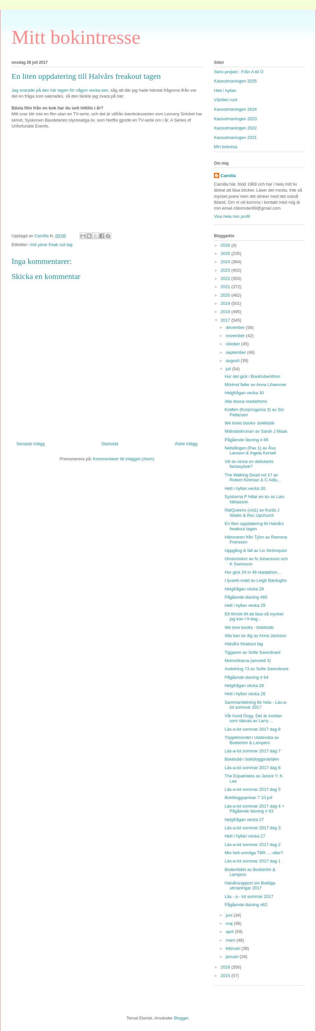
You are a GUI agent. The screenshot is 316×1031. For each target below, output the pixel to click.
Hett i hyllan (225, 90)
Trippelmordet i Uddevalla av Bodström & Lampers (251, 740)
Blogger (181, 1018)
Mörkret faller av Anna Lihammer (255, 384)
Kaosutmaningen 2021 (235, 137)
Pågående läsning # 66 (246, 439)
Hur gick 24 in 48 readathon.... (253, 572)
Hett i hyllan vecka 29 (244, 605)
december (236, 327)
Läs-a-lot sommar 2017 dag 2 (252, 844)
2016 (226, 967)
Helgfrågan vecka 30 (244, 392)
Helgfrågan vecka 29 (244, 588)
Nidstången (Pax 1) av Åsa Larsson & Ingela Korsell (250, 451)
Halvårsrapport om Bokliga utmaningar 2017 (249, 886)
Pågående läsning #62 (245, 904)
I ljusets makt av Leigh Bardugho (255, 580)
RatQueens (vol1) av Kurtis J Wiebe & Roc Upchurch (251, 513)
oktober (233, 343)
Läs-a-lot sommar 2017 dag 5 (252, 789)
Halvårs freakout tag (243, 643)
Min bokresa (225, 146)
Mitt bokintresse (76, 37)
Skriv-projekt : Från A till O (238, 71)
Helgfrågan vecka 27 (244, 819)
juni (230, 915)
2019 (226, 303)
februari (234, 948)
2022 (226, 278)
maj (230, 923)
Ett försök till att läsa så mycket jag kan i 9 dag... (253, 616)
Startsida (109, 443)
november (236, 335)
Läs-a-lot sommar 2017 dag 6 (252, 767)
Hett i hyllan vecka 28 (244, 693)
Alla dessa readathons (245, 401)
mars (231, 940)
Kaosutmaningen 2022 (235, 128)
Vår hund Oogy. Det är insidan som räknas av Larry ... (253, 718)
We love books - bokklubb (249, 627)
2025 (226, 253)
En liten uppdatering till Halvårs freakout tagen (253, 526)
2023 (226, 270)
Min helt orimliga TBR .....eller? (253, 852)
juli (229, 368)
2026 (226, 245)
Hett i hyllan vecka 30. (245, 488)
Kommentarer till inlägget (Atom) (123, 458)
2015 (226, 975)
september (236, 352)
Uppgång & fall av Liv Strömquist (255, 550)
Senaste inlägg (30, 443)
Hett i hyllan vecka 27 (244, 836)
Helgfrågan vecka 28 (244, 685)
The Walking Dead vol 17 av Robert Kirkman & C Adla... (252, 477)
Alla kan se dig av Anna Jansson (255, 635)
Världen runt (225, 99)
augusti (233, 360)
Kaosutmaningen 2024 (235, 109)
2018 (226, 311)
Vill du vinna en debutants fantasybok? (249, 464)
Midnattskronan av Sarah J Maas (255, 431)
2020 (226, 295)
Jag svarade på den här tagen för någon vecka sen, (60, 90)
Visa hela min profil (232, 216)
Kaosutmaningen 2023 (235, 118)
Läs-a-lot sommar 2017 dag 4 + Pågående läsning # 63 (254, 809)
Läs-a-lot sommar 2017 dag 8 (252, 729)
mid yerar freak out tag (51, 244)
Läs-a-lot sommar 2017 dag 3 (252, 827)
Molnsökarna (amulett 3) (247, 660)
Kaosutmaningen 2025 (235, 81)
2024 (226, 261)
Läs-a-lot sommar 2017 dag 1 (252, 861)
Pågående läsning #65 (245, 597)
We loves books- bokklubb (249, 423)
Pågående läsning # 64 (246, 677)
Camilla (228, 175)
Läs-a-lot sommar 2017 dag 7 (252, 750)
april (230, 931)
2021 (226, 286)
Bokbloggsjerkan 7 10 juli (248, 797)
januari (233, 956)
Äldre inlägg (186, 443)
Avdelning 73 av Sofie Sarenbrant (256, 668)
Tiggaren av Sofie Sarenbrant (252, 652)
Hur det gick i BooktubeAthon (252, 376)
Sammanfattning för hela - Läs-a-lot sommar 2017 (255, 705)
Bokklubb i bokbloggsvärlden (251, 759)
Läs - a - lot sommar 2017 (248, 896)
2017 (226, 320)
